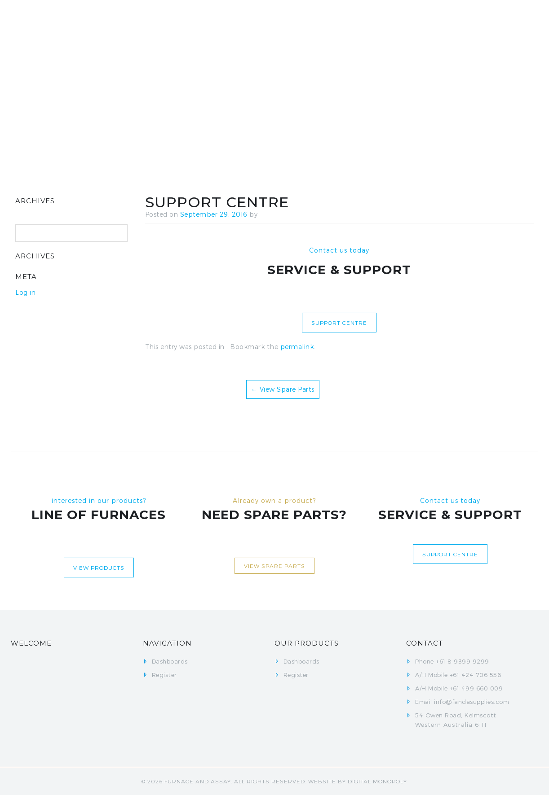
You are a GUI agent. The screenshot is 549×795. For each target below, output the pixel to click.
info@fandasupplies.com (471, 701)
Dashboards (319, 26)
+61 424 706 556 (475, 674)
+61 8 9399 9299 (462, 661)
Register (378, 26)
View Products (98, 567)
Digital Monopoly (377, 781)
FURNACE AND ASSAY (197, 781)
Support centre (339, 322)
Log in (25, 292)
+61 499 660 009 (476, 688)
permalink (297, 346)
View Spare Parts (282, 389)
